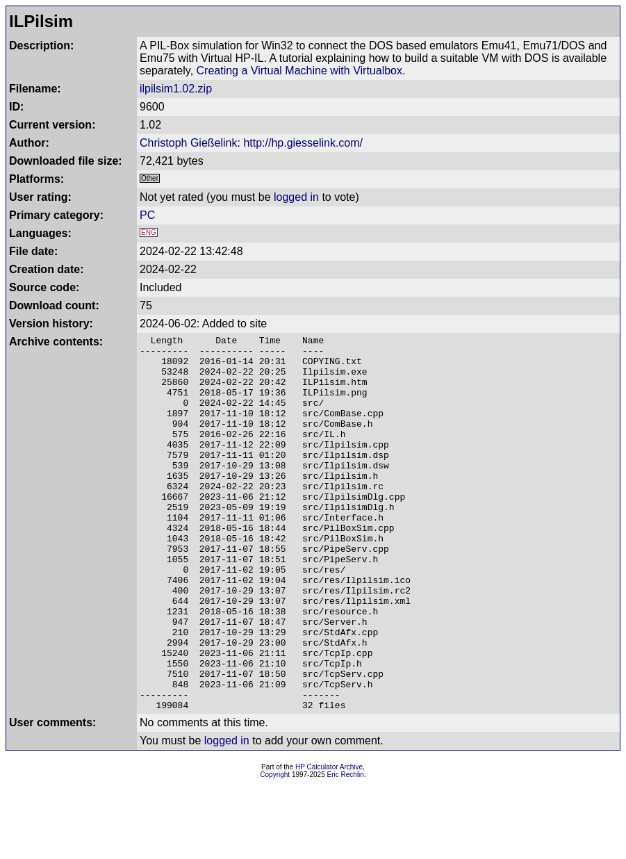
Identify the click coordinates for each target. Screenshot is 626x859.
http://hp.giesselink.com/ (303, 143)
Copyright (275, 849)
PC (147, 215)
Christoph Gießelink (189, 143)
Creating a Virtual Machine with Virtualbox (299, 70)
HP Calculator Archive (329, 842)
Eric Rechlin (345, 849)
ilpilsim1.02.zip (176, 89)
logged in (296, 197)
